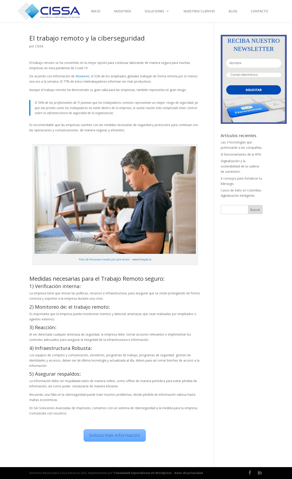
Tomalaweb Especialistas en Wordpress (142, 473)
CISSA (39, 46)
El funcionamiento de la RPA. (241, 154)
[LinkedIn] (259, 473)
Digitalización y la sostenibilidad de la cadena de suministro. (240, 166)
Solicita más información (114, 435)
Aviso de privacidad (188, 473)
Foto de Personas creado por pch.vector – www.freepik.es (115, 259)
